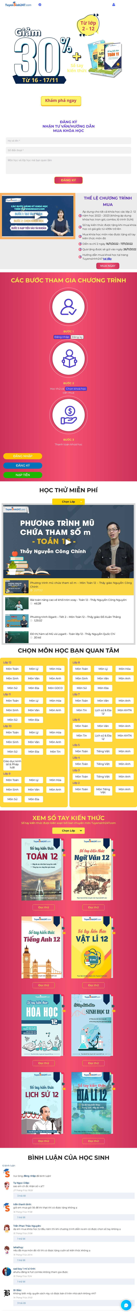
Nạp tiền (23, 475)
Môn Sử (12, 688)
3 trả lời (21, 1195)
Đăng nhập (123, 4)
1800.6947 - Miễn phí (57, 4)
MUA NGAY (107, 265)
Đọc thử (43, 907)
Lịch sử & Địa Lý (103, 712)
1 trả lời (21, 1217)
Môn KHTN (125, 710)
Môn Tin (55, 751)
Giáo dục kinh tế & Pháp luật (12, 764)
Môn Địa (33, 688)
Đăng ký (68, 180)
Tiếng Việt (103, 751)
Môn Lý (33, 668)
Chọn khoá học (76, 388)
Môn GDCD (55, 688)
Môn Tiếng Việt (103, 791)
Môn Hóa (55, 668)
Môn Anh (55, 678)
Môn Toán (12, 668)
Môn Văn (33, 678)
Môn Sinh (12, 678)
